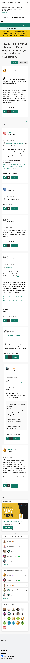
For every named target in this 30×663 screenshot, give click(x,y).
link (18, 276)
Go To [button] (24, 25)
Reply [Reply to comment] (14, 177)
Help (19, 25)
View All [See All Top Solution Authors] (5, 564)
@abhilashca (9, 143)
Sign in (14, 25)
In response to (14, 335)
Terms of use (4, 650)
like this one (22, 383)
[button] (14, 62)
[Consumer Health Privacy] (15, 658)
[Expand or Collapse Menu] (2, 21)
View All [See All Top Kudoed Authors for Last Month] (5, 598)
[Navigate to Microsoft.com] (5, 17)
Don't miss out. (23, 35)
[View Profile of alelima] (9, 188)
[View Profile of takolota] (9, 132)
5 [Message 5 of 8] (10, 434)
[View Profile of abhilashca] (9, 70)
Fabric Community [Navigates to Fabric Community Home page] (18, 17)
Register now (5, 12)
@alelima (15, 143)
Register (8, 25)
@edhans (20, 143)
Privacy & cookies (5, 648)
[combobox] (16, 28)
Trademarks (3, 653)
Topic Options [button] (22, 62)
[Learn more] (8, 527)
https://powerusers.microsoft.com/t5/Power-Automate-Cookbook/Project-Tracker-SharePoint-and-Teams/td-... (15, 166)
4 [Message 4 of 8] (9, 353)
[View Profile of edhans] (11, 368)
